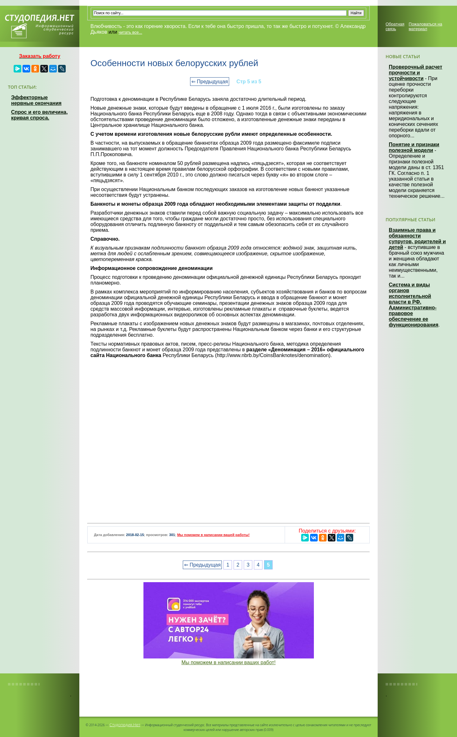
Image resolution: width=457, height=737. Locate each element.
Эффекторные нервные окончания (36, 100)
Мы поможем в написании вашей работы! (213, 535)
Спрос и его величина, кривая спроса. (39, 115)
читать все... (130, 32)
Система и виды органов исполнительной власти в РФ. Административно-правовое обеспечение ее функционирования (413, 304)
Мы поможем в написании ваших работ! (229, 662)
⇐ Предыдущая (209, 81)
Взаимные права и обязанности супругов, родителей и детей (417, 238)
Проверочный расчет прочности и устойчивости (415, 72)
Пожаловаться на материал (425, 26)
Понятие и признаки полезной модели (414, 147)
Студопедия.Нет (124, 724)
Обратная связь (395, 26)
